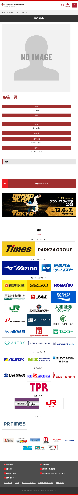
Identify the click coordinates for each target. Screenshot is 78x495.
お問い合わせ (60, 483)
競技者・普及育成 (48, 469)
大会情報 (9, 464)
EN (62, 4)
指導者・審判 (11, 473)
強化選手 (9, 469)
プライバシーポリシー (29, 483)
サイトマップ (8, 483)
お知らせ (45, 464)
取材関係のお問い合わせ (45, 483)
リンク (17, 483)
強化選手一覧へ (41, 183)
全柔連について (12, 477)
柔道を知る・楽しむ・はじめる (53, 473)
